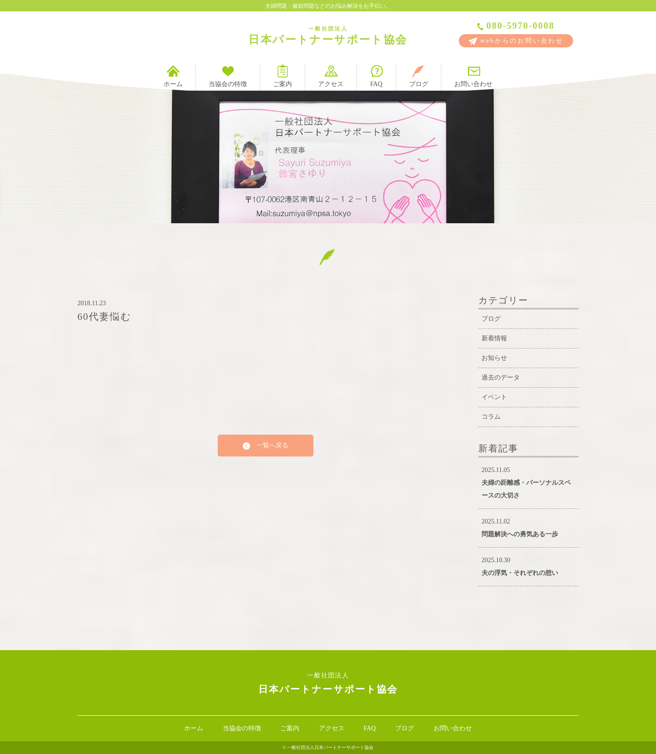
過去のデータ (501, 377)
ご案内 (282, 75)
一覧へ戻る (265, 446)
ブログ (418, 75)
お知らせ (494, 357)
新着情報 (494, 338)
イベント (494, 397)
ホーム (173, 75)
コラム (491, 416)
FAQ (376, 75)
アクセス (330, 75)
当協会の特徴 (228, 75)
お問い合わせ (473, 75)
